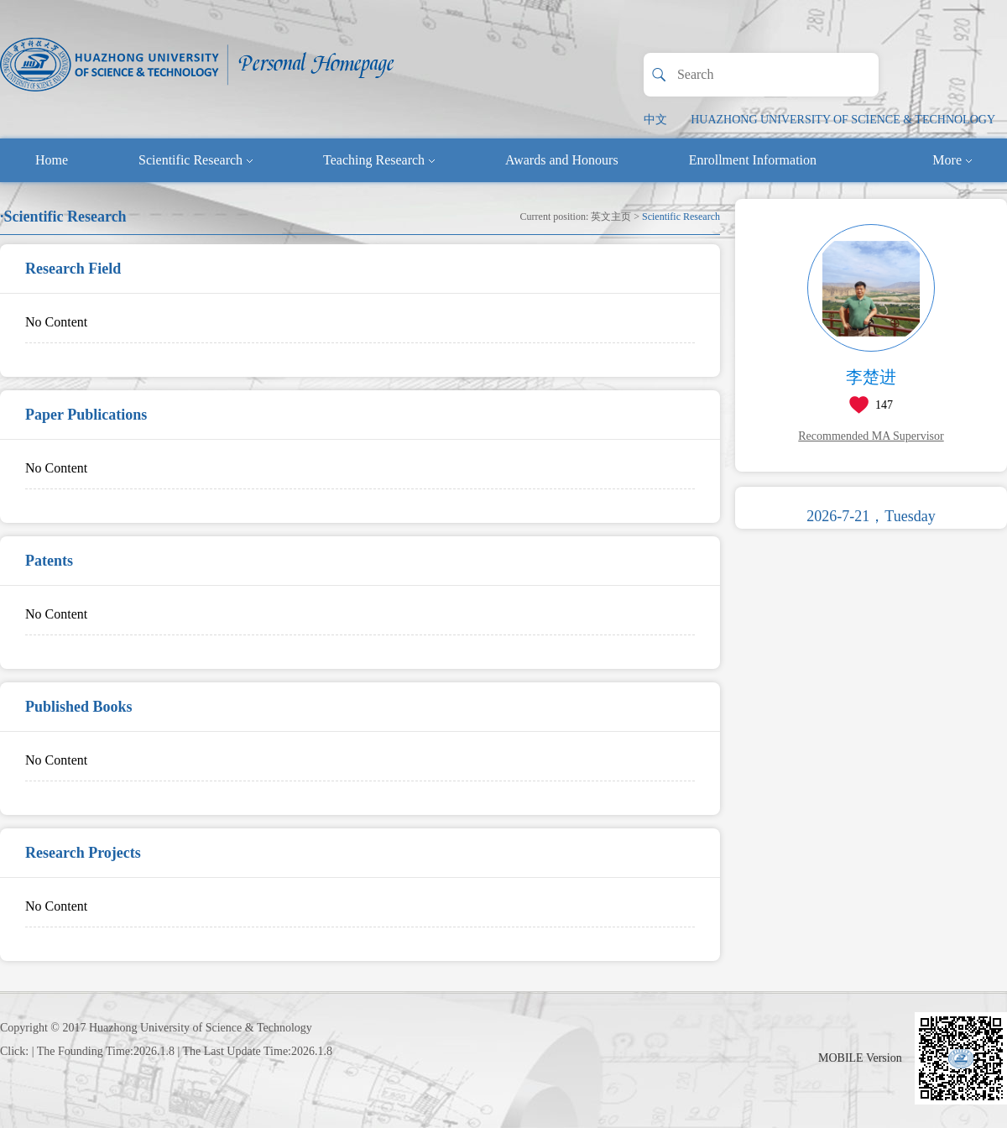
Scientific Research (195, 160)
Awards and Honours (561, 160)
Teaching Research (379, 160)
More (952, 160)
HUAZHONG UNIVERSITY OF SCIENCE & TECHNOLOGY (843, 119)
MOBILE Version (860, 1058)
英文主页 (611, 216)
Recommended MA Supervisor (870, 436)
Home (51, 160)
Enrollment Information (753, 160)
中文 (655, 119)
